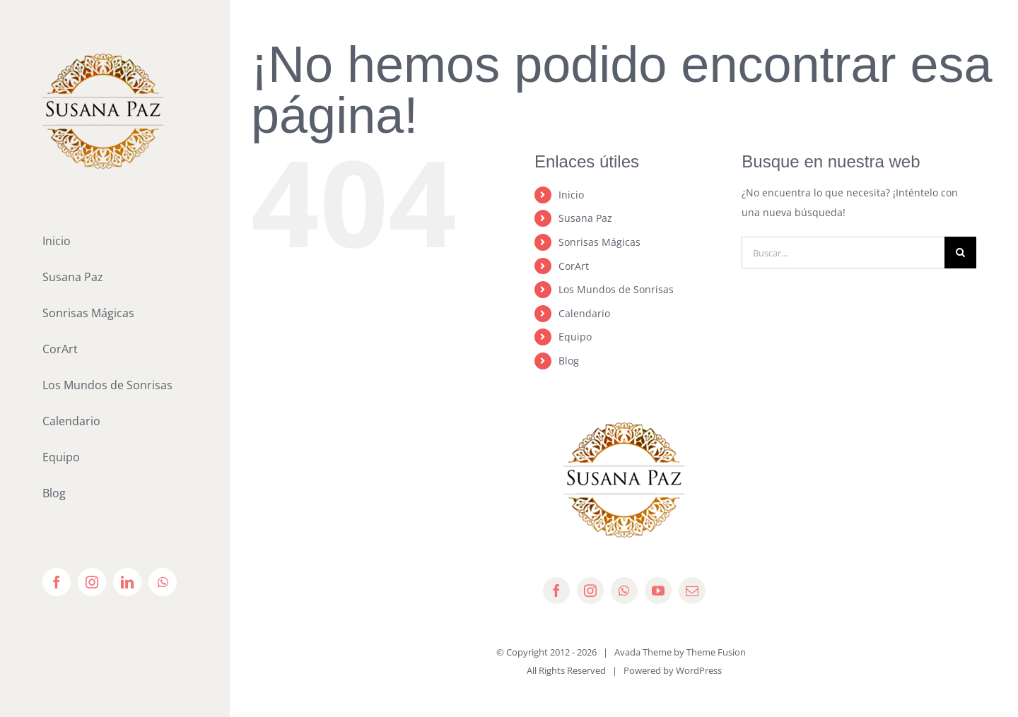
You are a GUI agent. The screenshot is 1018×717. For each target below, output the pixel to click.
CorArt (573, 266)
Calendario (584, 313)
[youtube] (658, 590)
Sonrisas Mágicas (599, 242)
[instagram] (590, 590)
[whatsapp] (624, 590)
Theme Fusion (716, 652)
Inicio (571, 194)
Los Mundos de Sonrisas (616, 289)
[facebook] (556, 590)
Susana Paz (585, 218)
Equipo (575, 336)
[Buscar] (960, 252)
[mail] (692, 590)
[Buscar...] (843, 252)
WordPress (699, 670)
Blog (568, 360)
